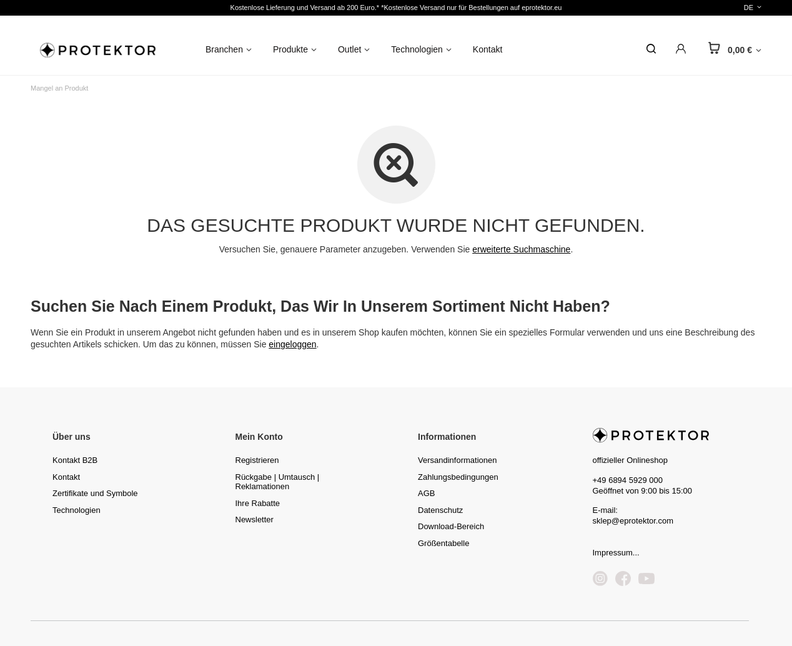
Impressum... (616, 552)
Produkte (290, 49)
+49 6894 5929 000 (628, 480)
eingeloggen (292, 344)
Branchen (224, 49)
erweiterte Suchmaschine (521, 249)
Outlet (349, 49)
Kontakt (487, 49)
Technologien (417, 49)
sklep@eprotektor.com (633, 520)
